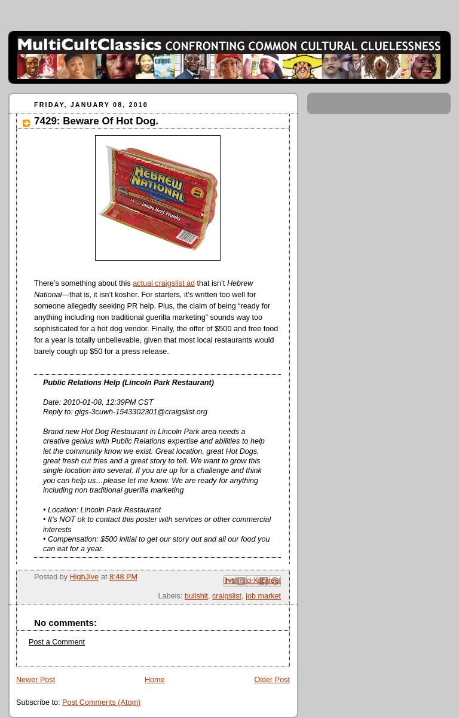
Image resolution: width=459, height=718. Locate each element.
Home (155, 680)
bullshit (196, 596)
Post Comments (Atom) (101, 702)
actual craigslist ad (164, 283)
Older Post (272, 680)
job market (263, 596)
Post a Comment (57, 642)
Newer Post (35, 680)
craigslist (226, 596)
